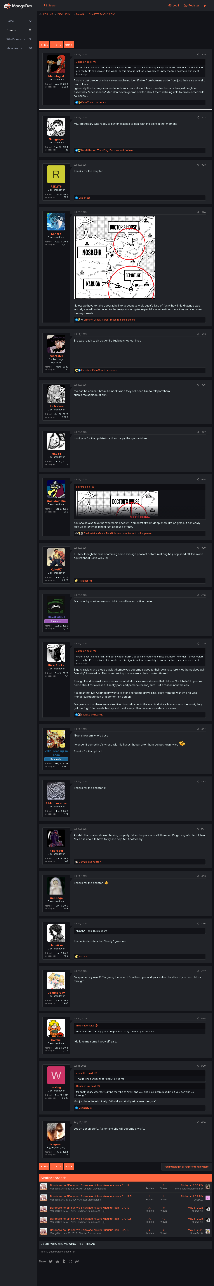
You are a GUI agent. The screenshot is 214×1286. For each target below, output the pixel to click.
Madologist (56, 76)
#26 (203, 384)
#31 (204, 643)
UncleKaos (56, 406)
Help (144, 1272)
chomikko (56, 945)
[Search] (50, 5)
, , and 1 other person (118, 533)
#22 (204, 117)
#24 (203, 212)
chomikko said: (84, 1073)
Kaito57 (56, 569)
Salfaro (56, 234)
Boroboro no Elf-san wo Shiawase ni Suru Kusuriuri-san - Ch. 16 (89, 1230)
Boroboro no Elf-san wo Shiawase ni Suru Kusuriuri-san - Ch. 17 (89, 1185)
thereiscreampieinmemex (189, 1188)
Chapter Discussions (94, 1188)
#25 (204, 334)
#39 (203, 1065)
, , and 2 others (107, 150)
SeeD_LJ (198, 1199)
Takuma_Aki (196, 1211)
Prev (45, 44)
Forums (11, 30)
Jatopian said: (84, 61)
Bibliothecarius (56, 803)
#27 (203, 432)
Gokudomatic (56, 501)
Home (10, 20)
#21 (204, 54)
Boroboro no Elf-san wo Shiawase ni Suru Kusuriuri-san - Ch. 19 (89, 1207)
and (94, 102)
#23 (203, 164)
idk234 (56, 453)
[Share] (198, 55)
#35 (203, 876)
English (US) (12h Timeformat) (57, 1272)
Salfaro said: (83, 486)
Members (12, 48)
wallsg (56, 1087)
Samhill (56, 1040)
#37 (203, 971)
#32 (203, 729)
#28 (203, 479)
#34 (203, 828)
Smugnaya (56, 139)
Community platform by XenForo (182, 1278)
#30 (203, 595)
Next (67, 44)
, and (99, 370)
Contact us (87, 1272)
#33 (203, 781)
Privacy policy (129, 1272)
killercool (56, 850)
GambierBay (56, 992)
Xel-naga (56, 898)
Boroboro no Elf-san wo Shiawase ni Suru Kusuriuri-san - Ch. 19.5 (91, 1196)
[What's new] (204, 5)
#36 (203, 923)
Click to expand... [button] (140, 516)
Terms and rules (107, 1272)
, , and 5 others (109, 319)
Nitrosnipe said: (85, 1025)
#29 (203, 547)
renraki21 (56, 356)
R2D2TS (56, 186)
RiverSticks (56, 665)
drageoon (56, 1144)
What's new (14, 39)
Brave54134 (196, 1233)
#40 (203, 1122)
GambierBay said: (86, 1085)
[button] (24, 39)
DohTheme (177, 1281)
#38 (203, 1018)
